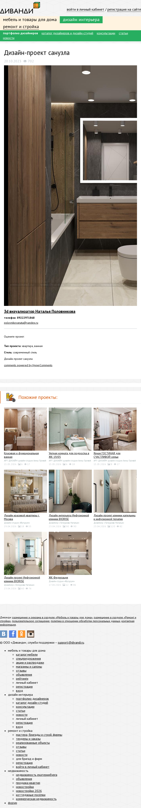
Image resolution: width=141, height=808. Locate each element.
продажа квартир (28, 783)
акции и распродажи (30, 662)
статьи (123, 33)
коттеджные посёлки (30, 795)
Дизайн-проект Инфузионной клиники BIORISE (22, 579)
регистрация (24, 687)
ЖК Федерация (58, 577)
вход (19, 691)
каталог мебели (27, 654)
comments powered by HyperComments (28, 365)
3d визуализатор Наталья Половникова (39, 311)
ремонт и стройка (21, 26)
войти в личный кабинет (85, 9)
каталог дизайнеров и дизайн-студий (67, 33)
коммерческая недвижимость (36, 799)
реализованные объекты (33, 743)
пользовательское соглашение (31, 621)
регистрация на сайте (124, 9)
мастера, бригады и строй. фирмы (39, 735)
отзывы (21, 670)
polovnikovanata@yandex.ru (21, 323)
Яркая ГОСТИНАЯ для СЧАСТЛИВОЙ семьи (107, 455)
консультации (106, 33)
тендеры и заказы (28, 739)
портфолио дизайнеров (20, 33)
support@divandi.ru (71, 642)
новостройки (25, 787)
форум (12, 803)
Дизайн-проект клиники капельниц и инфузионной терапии (115, 517)
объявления (24, 674)
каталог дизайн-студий (32, 703)
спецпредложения (28, 658)
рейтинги (22, 679)
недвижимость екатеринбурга (36, 775)
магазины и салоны (29, 666)
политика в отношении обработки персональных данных (85, 621)
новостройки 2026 (29, 791)
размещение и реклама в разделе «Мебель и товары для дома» (52, 617)
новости (8, 38)
